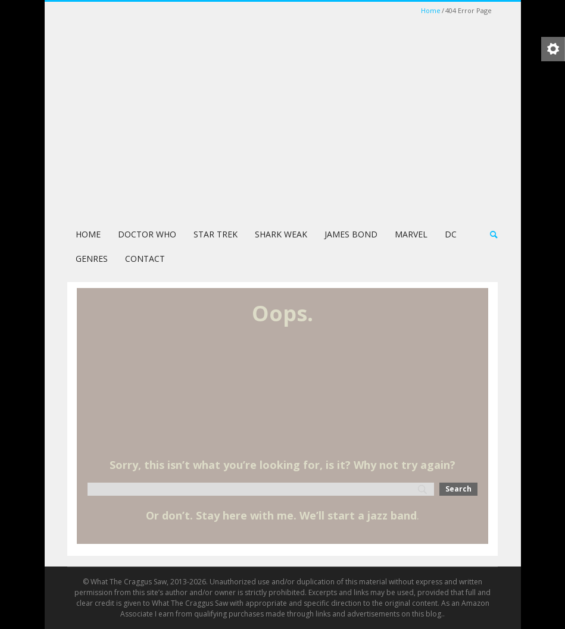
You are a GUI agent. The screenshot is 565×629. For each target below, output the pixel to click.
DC (451, 234)
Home (431, 10)
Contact (145, 258)
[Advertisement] (282, 127)
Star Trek (215, 234)
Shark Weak (281, 234)
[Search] (261, 489)
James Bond (350, 234)
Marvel (411, 234)
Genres (92, 258)
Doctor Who (147, 234)
